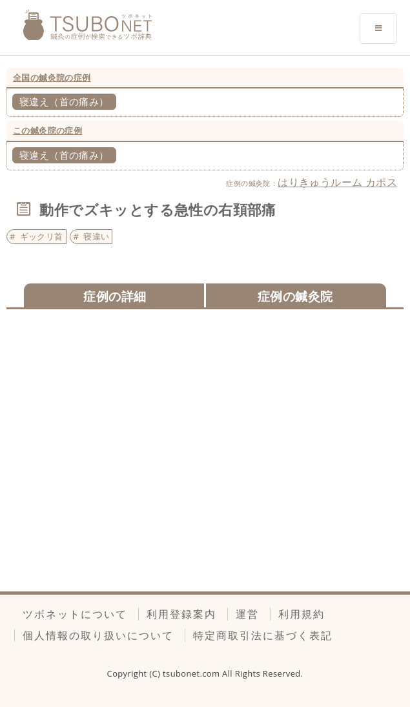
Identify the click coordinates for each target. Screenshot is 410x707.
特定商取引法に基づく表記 (263, 635)
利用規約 (301, 614)
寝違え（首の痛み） (64, 101)
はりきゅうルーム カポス (337, 182)
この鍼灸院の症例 (47, 130)
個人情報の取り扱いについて (98, 635)
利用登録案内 (181, 614)
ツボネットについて (75, 614)
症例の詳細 (114, 296)
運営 (247, 614)
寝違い (96, 236)
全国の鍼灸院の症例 (52, 77)
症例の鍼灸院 (295, 296)
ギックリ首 (41, 236)
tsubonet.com (192, 673)
